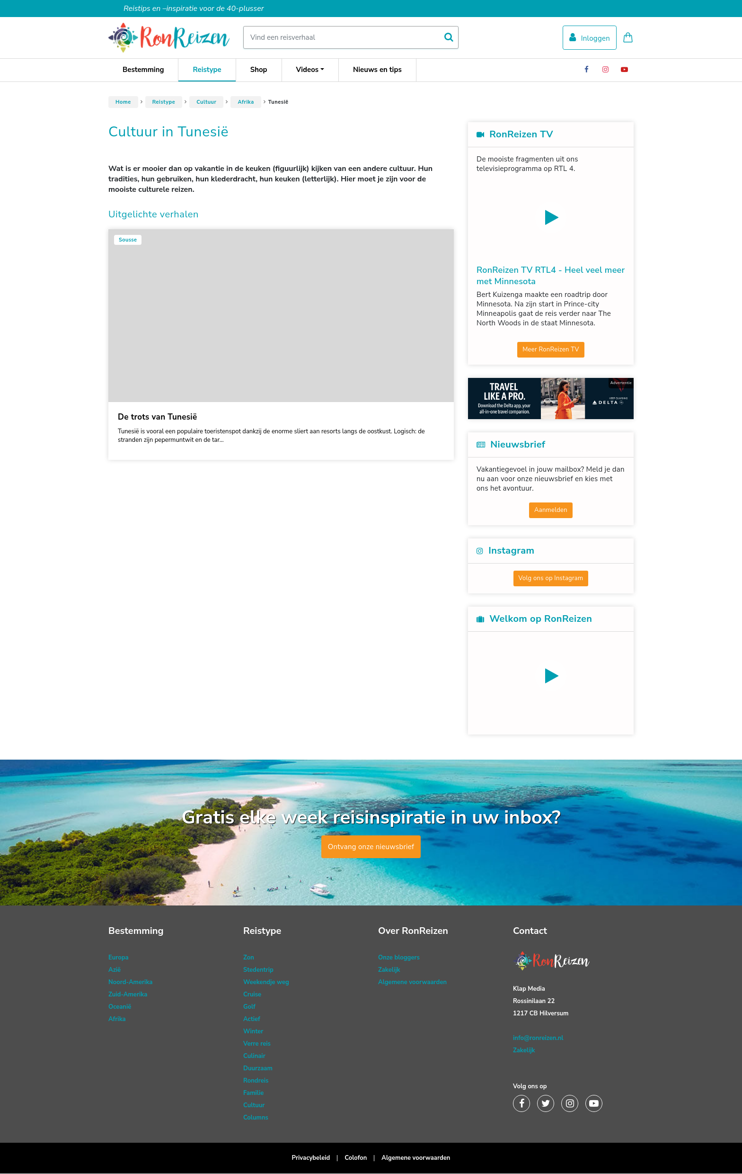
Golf (249, 1007)
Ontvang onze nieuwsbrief (371, 847)
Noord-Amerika (130, 982)
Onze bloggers (399, 958)
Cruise (252, 995)
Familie (253, 1093)
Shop (258, 70)
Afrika (246, 102)
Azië (114, 970)
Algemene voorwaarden (412, 982)
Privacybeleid (311, 1158)
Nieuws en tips (377, 70)
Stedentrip (258, 970)
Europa (118, 958)
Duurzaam (258, 1069)
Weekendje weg (266, 982)
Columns (255, 1118)
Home (123, 102)
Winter (253, 1032)
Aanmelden (550, 510)
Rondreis (255, 1081)
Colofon (355, 1158)
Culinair (254, 1056)
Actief (251, 1019)
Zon (248, 958)
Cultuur (206, 102)
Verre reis (257, 1044)
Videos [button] (307, 70)
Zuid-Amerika (127, 995)
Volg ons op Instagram (551, 578)
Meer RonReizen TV (550, 350)
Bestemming (143, 70)
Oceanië (119, 1007)
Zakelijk (389, 970)
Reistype (207, 70)
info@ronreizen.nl (538, 1038)
